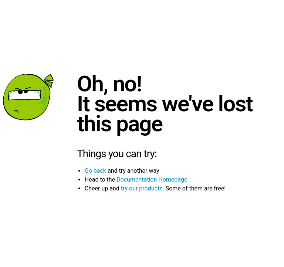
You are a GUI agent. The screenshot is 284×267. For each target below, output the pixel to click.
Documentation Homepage (151, 179)
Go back (95, 170)
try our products (142, 188)
